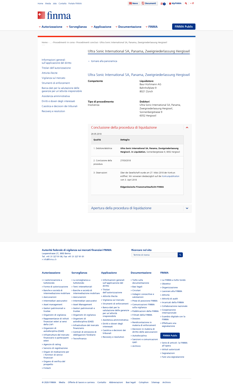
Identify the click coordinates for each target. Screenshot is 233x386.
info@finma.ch (50, 259)
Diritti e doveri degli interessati (58, 101)
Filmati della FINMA (142, 315)
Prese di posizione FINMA (144, 301)
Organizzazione (170, 287)
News (133, 3)
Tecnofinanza (79, 338)
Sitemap (155, 382)
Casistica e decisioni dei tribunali (60, 106)
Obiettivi (166, 284)
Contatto (63, 3)
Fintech (47, 368)
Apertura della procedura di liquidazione (121, 208)
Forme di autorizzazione (56, 286)
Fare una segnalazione (173, 357)
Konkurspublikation (170, 176)
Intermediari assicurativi (55, 301)
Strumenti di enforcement (56, 82)
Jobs (55, 3)
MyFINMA (176, 3)
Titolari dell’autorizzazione (56, 67)
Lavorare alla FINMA (172, 291)
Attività (165, 295)
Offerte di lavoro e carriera (81, 382)
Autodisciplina (139, 335)
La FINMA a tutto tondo (174, 280)
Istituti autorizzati (171, 349)
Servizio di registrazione (56, 348)
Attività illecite (49, 72)
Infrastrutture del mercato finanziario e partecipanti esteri (56, 338)
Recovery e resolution (53, 111)
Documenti (148, 3)
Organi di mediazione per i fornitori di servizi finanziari (56, 355)
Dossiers (136, 318)
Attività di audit (170, 298)
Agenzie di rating (52, 344)
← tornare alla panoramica (102, 61)
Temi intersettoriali (82, 286)
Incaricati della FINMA (173, 302)
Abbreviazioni (116, 382)
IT (193, 3)
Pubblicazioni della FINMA (145, 311)
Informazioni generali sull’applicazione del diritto (56, 61)
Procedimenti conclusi (87, 42)
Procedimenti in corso (64, 42)
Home (40, 3)
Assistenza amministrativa (56, 96)
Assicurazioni (50, 297)
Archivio (136, 346)
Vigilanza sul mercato (53, 77)
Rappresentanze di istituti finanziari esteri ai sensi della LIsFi (56, 321)
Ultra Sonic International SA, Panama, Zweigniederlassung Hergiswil (133, 42)
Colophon (144, 382)
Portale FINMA (75, 3)
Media (48, 3)
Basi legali (137, 286)
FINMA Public (170, 335)
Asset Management (82, 304)
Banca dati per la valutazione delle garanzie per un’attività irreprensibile (62, 89)
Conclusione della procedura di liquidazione (124, 127)
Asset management (53, 304)
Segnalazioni (168, 353)
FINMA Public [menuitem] (184, 26)
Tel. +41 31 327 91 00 (52, 256)
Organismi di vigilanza (55, 315)
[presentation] (140, 128)
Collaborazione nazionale (174, 306)
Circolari (136, 290)
